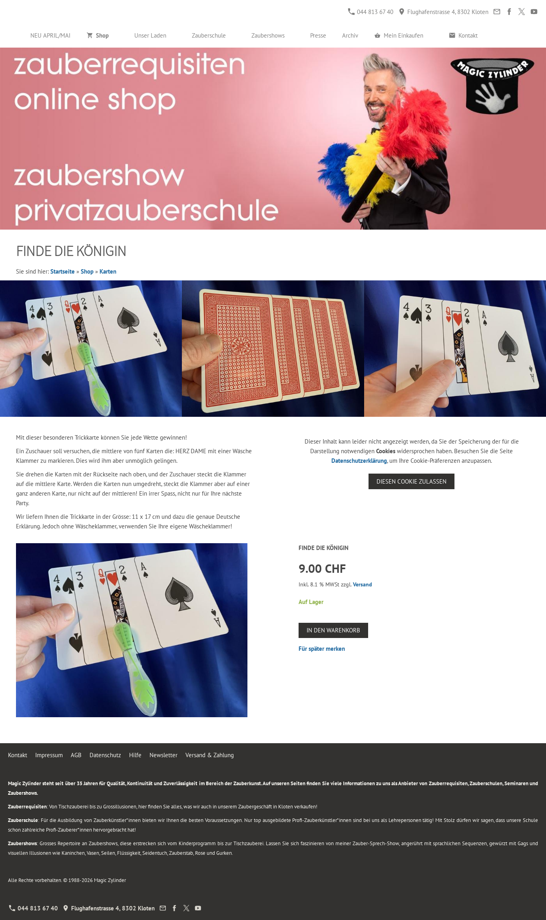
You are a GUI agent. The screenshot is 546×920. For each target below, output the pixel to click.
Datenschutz (105, 755)
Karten (108, 271)
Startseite (62, 271)
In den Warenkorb (333, 630)
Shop (87, 271)
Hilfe (135, 755)
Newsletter (163, 755)
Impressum (49, 755)
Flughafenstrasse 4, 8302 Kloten (443, 12)
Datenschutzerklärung (359, 460)
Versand (362, 584)
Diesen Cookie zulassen (411, 481)
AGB (76, 755)
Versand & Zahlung (209, 755)
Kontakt (17, 755)
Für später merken (322, 648)
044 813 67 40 (371, 12)
